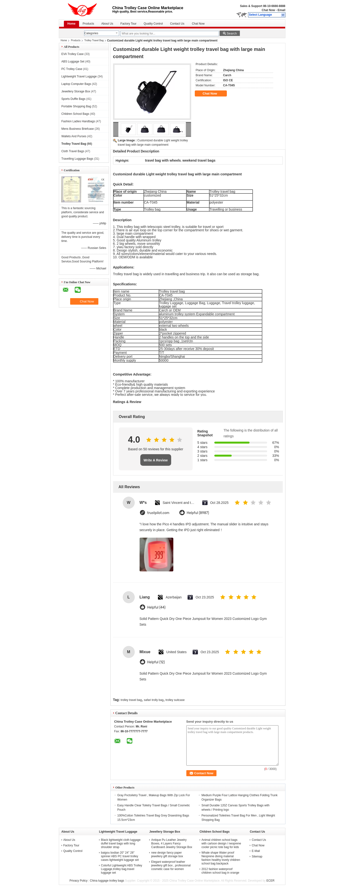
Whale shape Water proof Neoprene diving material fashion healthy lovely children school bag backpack (221, 858)
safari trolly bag (153, 700)
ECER (270, 880)
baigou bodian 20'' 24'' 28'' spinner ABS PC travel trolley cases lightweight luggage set (120, 856)
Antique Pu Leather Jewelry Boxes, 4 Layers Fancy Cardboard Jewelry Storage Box (171, 843)
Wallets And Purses (74, 136)
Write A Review (156, 460)
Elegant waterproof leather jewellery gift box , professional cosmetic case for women (170, 865)
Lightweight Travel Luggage (79, 76)
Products (88, 23)
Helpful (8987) (198, 513)
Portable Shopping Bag (76, 106)
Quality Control (153, 23)
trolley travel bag (131, 700)
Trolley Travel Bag (94, 40)
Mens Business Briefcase (77, 128)
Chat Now (268, 10)
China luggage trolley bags (107, 880)
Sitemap (257, 856)
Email (281, 10)
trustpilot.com (158, 513)
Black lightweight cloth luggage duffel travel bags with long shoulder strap (121, 843)
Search (232, 33)
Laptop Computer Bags (76, 84)
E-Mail (256, 851)
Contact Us (177, 23)
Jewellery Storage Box (75, 91)
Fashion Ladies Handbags (78, 121)
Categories (91, 33)
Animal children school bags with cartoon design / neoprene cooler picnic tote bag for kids (221, 843)
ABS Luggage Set (72, 61)
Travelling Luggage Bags (77, 158)
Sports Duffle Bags (73, 99)
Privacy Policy (78, 880)
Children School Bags (75, 114)
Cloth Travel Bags (72, 151)
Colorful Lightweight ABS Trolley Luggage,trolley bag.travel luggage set (121, 869)
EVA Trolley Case (72, 54)
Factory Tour (128, 23)
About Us (107, 23)
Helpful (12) (156, 662)
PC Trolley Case (71, 69)
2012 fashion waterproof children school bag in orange (220, 870)
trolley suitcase (175, 700)
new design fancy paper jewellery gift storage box (167, 854)
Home (71, 23)
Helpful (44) (156, 607)
